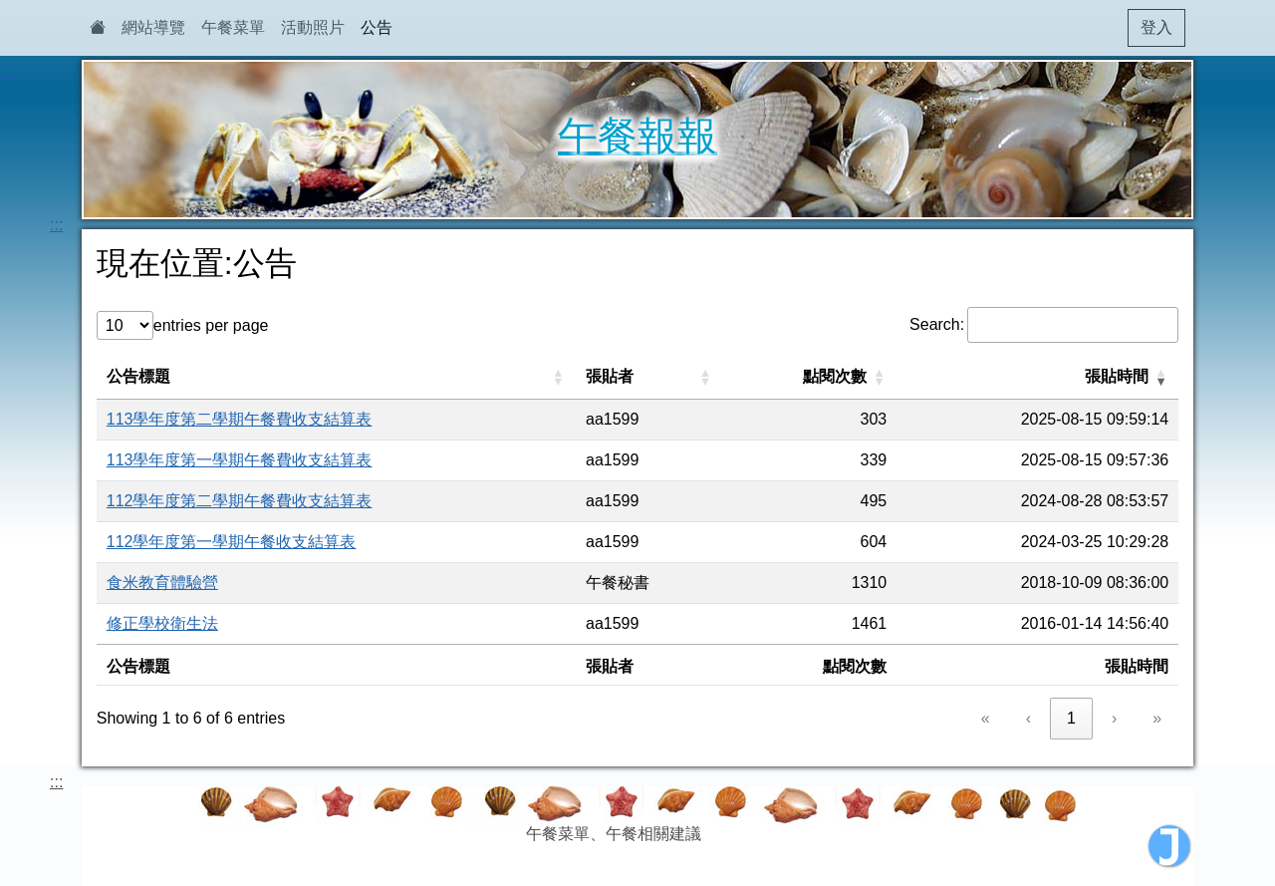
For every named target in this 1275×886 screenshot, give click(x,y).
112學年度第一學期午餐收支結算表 (232, 541)
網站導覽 (153, 27)
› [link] (1114, 718)
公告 (376, 27)
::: (6, 71)
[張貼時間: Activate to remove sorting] (1037, 377)
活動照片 (313, 27)
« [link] (985, 718)
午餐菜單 (233, 27)
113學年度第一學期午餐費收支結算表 (240, 459)
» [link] (1156, 718)
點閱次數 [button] (835, 376)
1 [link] (1071, 718)
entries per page (211, 325)
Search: (936, 324)
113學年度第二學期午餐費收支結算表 (240, 419)
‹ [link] (1028, 718)
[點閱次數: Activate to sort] (810, 377)
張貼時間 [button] (1116, 376)
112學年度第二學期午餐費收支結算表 (240, 500)
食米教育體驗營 (162, 582)
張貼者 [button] (610, 376)
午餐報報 (637, 135)
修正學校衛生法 (162, 623)
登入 (1156, 27)
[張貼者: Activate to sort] (649, 377)
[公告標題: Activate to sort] (336, 377)
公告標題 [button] (138, 376)
